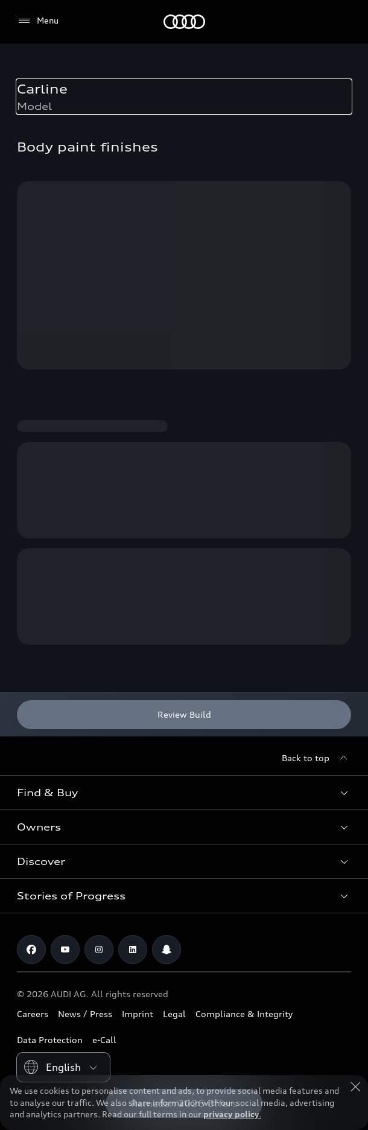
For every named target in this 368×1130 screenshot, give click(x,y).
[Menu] (38, 21)
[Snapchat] (166, 949)
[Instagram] (98, 949)
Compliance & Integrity (244, 1014)
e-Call (104, 1040)
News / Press (85, 1014)
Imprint (137, 1014)
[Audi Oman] (184, 21)
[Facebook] (31, 949)
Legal (174, 1014)
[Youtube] (65, 949)
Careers (32, 1014)
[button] (184, 792)
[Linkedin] (132, 949)
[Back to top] (316, 758)
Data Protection (50, 1040)
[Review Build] (184, 714)
